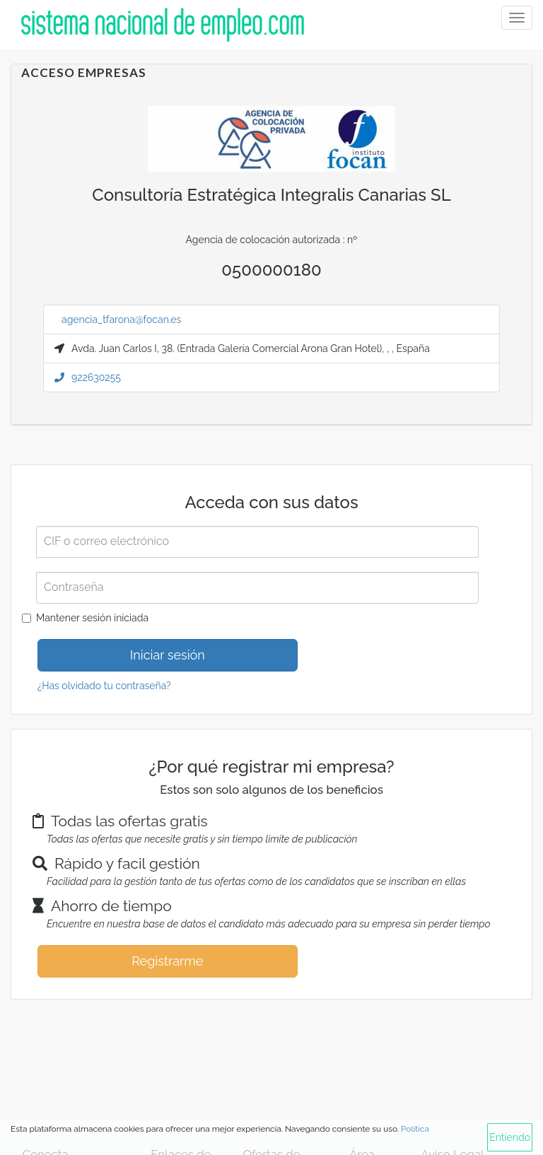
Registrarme (167, 961)
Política (415, 1129)
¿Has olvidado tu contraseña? (104, 685)
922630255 (87, 377)
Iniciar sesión (167, 654)
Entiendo (509, 1137)
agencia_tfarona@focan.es (121, 319)
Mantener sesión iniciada (92, 617)
